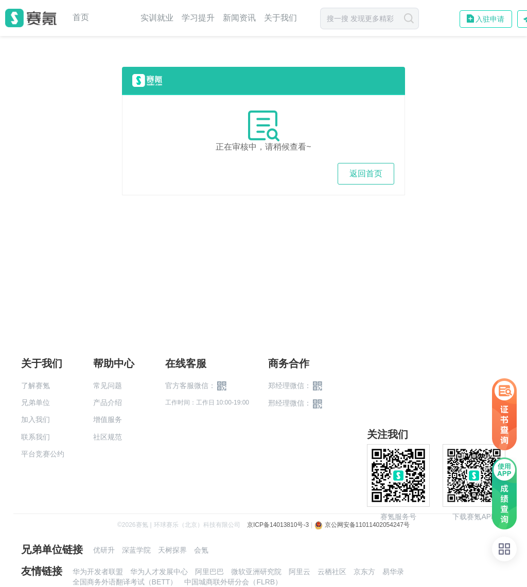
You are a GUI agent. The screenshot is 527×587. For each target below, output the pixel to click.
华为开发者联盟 (98, 571)
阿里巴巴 (209, 571)
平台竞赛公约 (42, 454)
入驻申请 (490, 19)
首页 (81, 17)
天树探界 (172, 550)
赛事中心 (114, 18)
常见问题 (107, 385)
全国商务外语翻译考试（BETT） (125, 582)
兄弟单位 (35, 402)
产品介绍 (107, 402)
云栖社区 (332, 571)
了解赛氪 (35, 385)
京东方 (364, 571)
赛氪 (31, 18)
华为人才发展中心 (159, 571)
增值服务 (107, 419)
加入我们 (35, 419)
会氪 (201, 550)
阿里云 (299, 571)
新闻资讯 (239, 17)
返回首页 (365, 173)
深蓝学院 (136, 550)
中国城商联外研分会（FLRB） (233, 582)
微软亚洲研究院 (256, 571)
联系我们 (35, 437)
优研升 (104, 550)
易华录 (393, 571)
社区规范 (107, 437)
